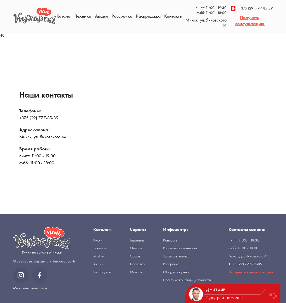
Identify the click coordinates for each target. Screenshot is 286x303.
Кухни (98, 240)
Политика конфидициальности (187, 279)
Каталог (64, 16)
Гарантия (137, 240)
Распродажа (148, 16)
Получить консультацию (249, 21)
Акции (101, 16)
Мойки (98, 256)
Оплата (136, 247)
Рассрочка (121, 16)
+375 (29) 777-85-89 (252, 8)
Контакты (173, 16)
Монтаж (136, 271)
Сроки (135, 256)
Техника (83, 16)
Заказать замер (175, 256)
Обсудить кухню (176, 271)
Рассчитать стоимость (180, 247)
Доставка (137, 263)
